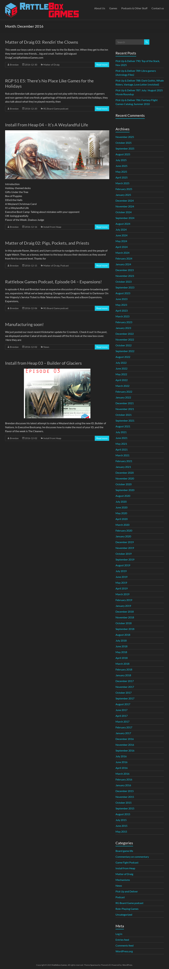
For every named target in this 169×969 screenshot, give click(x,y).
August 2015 (123, 814)
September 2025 (125, 148)
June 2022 (121, 368)
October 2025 (124, 142)
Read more (101, 64)
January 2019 (123, 605)
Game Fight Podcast (127, 862)
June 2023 (121, 299)
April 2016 (122, 767)
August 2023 (123, 293)
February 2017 (124, 727)
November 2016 (125, 744)
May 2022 (121, 374)
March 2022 (122, 385)
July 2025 (121, 160)
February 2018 (124, 669)
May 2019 (121, 582)
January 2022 (123, 397)
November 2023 (125, 275)
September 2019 (125, 559)
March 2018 (122, 663)
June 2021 (121, 437)
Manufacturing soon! (24, 324)
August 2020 (123, 495)
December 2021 (125, 403)
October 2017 (124, 692)
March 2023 (122, 316)
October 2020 (124, 484)
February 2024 (124, 258)
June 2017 (121, 709)
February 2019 (124, 600)
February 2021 (124, 461)
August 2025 (123, 154)
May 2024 (121, 241)
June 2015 (121, 825)
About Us (99, 8)
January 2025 (123, 194)
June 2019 (121, 576)
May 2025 (121, 171)
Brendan (14, 64)
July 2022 (121, 362)
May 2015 (121, 831)
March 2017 (122, 721)
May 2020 (121, 513)
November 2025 (125, 136)
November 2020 (125, 478)
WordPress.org (124, 951)
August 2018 (123, 634)
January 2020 (123, 536)
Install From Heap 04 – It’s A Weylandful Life (46, 124)
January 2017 (123, 733)
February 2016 (124, 779)
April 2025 (122, 177)
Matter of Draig (51, 64)
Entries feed (122, 939)
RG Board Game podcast (55, 108)
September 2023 (125, 287)
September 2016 (125, 750)
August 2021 (123, 426)
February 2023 (124, 322)
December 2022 (125, 333)
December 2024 (125, 200)
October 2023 (124, 281)
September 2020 (125, 490)
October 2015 (124, 802)
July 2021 (121, 432)
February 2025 (124, 189)
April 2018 (122, 657)
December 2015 (125, 791)
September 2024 (125, 217)
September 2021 (125, 420)
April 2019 (122, 588)
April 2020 (122, 518)
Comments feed (125, 945)
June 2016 (121, 762)
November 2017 (125, 686)
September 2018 (125, 628)
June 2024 (121, 235)
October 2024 (124, 212)
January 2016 (123, 785)
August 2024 (123, 223)
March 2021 (122, 455)
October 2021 (124, 414)
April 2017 (122, 715)
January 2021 (123, 466)
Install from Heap (52, 226)
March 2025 (122, 183)
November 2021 (125, 408)
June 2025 (121, 165)
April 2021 (122, 449)
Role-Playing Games (127, 908)
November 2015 (125, 796)
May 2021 (121, 443)
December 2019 (125, 542)
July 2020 (121, 501)
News (46, 346)
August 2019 (123, 565)
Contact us (158, 8)
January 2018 (123, 675)
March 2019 (122, 594)
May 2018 (121, 652)
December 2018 (125, 611)
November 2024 (125, 206)
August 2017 (123, 704)
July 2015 (121, 819)
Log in (119, 933)
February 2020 (124, 530)
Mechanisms (123, 879)
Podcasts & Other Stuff (134, 8)
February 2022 (124, 391)
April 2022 (122, 380)
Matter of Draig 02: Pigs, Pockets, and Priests (47, 243)
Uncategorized (124, 914)
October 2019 (124, 553)
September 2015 (125, 808)
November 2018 (125, 617)
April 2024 (122, 246)
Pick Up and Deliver (127, 891)
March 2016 (122, 773)
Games (113, 8)
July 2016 (121, 756)
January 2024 (123, 264)
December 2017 (125, 681)
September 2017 (125, 698)
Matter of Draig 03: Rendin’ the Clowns (41, 42)
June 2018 (121, 646)
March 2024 (122, 252)
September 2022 (125, 351)
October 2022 (124, 345)
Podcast (64, 265)
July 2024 (121, 229)
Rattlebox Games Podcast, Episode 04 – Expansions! (53, 281)
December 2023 (125, 270)
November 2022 (125, 339)
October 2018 (124, 623)
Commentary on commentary (132, 856)
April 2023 (122, 310)
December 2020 (125, 472)
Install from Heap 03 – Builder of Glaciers (43, 363)
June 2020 (121, 507)
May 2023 (121, 304)
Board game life (124, 850)
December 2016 (125, 738)
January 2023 (123, 327)
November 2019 (125, 547)
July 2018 (121, 640)
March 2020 (122, 524)
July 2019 (121, 571)
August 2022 (123, 356)
